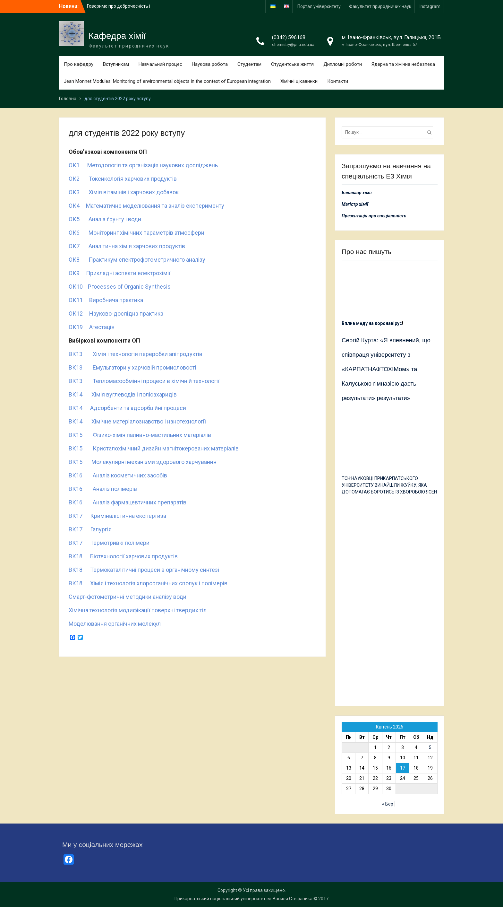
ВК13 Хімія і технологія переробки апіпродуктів (135, 354)
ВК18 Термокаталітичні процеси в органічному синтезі (144, 569)
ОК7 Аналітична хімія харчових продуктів (127, 246)
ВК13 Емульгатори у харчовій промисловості (132, 367)
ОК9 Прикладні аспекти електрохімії (119, 273)
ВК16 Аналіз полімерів (103, 488)
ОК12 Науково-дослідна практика (116, 313)
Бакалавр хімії (357, 192)
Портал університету (319, 6)
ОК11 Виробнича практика (106, 300)
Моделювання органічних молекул (115, 623)
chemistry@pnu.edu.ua (293, 44)
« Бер (387, 804)
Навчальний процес (160, 64)
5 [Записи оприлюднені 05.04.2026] (430, 747)
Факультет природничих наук (380, 6)
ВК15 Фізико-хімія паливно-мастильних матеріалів (140, 435)
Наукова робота (210, 64)
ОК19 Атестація (92, 327)
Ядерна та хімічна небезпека (403, 64)
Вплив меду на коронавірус (372, 323)
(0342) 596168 (288, 37)
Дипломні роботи (342, 64)
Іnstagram (430, 6)
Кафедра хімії (117, 36)
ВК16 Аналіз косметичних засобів (118, 475)
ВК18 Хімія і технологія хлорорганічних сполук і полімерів (148, 583)
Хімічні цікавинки (299, 81)
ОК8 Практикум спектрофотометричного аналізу (137, 259)
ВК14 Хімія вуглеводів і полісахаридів (123, 394)
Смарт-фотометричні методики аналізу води (127, 596)
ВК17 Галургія (90, 529)
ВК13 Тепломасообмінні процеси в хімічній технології (144, 381)
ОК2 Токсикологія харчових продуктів (123, 178)
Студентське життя (292, 64)
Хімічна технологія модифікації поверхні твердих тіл (138, 610)
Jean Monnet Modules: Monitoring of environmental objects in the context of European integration (167, 81)
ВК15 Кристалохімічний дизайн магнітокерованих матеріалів (154, 448)
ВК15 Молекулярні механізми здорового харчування (143, 461)
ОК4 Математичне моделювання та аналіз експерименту (146, 205)
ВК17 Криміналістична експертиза (117, 515)
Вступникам (116, 64)
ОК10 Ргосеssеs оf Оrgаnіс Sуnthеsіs (120, 286)
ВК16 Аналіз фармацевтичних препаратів (127, 502)
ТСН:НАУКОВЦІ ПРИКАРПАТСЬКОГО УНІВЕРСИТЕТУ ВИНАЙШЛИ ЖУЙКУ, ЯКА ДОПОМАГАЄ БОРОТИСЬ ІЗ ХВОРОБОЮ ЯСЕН (389, 485)
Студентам (249, 64)
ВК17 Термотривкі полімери (109, 542)
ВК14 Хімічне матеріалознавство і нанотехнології (137, 421)
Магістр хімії (355, 204)
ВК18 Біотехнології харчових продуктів (123, 556)
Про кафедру (78, 64)
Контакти (337, 81)
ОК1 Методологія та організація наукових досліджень (143, 165)
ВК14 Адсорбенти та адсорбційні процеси (127, 408)
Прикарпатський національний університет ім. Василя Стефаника (243, 898)
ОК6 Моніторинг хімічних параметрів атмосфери (136, 232)
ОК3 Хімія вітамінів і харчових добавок (124, 192)
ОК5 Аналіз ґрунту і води (105, 219)
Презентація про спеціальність (374, 215)
